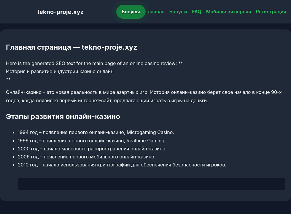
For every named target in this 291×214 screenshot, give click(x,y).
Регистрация (271, 12)
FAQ (196, 12)
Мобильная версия (228, 12)
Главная (155, 12)
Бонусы (131, 12)
